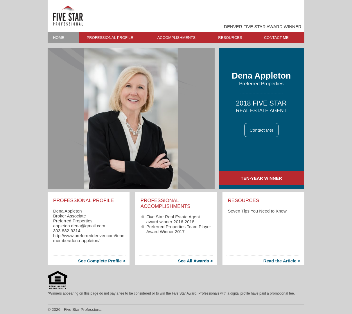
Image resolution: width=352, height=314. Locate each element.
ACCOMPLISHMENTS (176, 37)
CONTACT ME (276, 37)
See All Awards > (195, 260)
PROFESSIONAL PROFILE (110, 37)
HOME (58, 37)
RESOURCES (230, 37)
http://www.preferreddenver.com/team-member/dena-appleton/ (90, 238)
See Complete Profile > (101, 260)
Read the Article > (281, 260)
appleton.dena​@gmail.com (79, 225)
